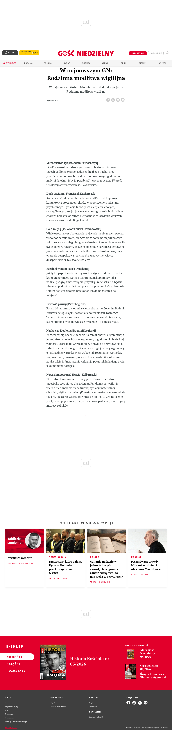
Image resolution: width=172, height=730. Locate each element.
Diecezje (143, 63)
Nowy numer (9, 63)
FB (108, 99)
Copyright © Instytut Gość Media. (137, 728)
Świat (67, 63)
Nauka (105, 63)
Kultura (86, 63)
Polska (48, 63)
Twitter (113, 99)
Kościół (28, 63)
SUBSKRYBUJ (138, 53)
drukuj (118, 99)
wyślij (123, 99)
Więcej (162, 63)
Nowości (13, 656)
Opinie (124, 63)
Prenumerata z (26, 53)
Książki (13, 663)
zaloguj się (156, 53)
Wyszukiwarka (167, 52)
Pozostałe (13, 670)
